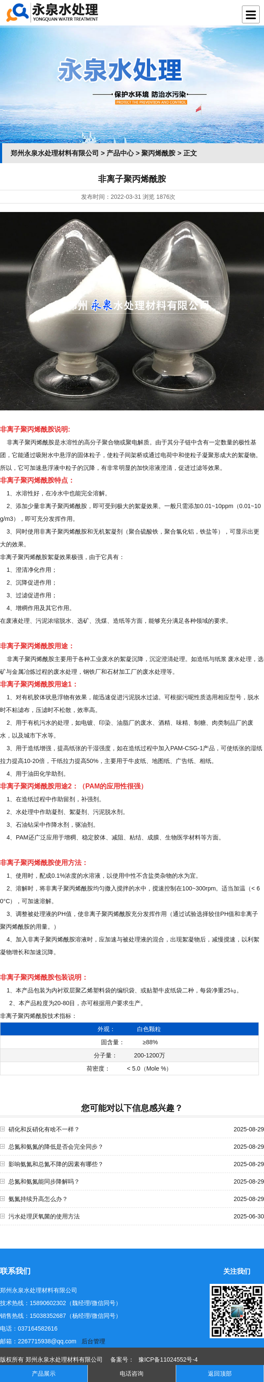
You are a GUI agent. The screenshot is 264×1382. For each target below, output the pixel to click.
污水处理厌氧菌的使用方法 (44, 1216)
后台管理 (93, 1341)
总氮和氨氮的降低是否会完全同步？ (56, 1146)
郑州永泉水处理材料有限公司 (55, 153)
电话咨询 (131, 1373)
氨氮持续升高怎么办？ (38, 1198)
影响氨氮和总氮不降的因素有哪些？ (56, 1164)
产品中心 (120, 153)
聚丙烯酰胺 (158, 153)
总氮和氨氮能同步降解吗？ (44, 1181)
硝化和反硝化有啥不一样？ (44, 1129)
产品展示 (44, 1373)
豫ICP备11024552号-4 (168, 1359)
